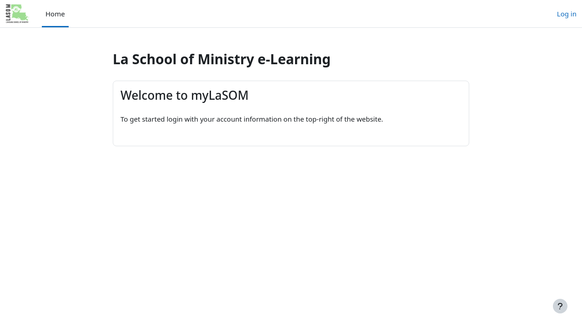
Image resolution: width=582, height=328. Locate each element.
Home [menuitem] (55, 13)
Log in (567, 13)
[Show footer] (560, 306)
